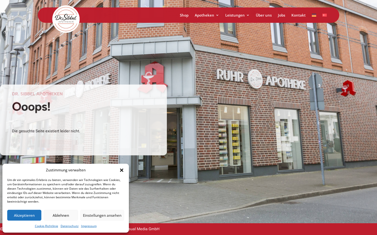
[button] (121, 170)
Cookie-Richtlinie (46, 226)
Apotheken (204, 15)
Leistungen (235, 15)
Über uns (264, 15)
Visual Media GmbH (142, 229)
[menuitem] (314, 18)
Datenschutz (70, 226)
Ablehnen (61, 215)
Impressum (89, 226)
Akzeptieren (24, 215)
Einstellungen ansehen (102, 215)
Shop (184, 15)
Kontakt (298, 15)
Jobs (281, 15)
